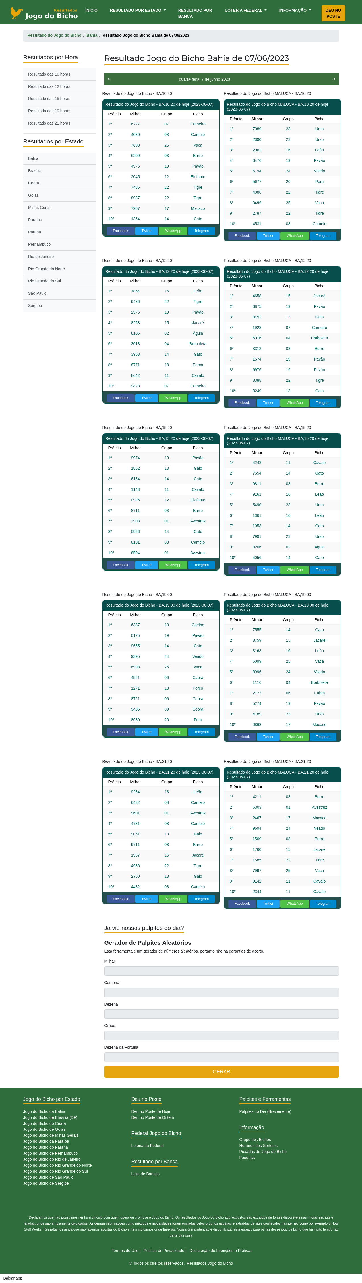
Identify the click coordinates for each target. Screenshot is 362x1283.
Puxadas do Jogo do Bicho (263, 1151)
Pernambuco (39, 244)
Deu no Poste (333, 13)
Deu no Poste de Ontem (152, 1117)
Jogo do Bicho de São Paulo (48, 1177)
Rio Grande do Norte (46, 269)
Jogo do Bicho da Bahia (44, 1111)
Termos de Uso (125, 1250)
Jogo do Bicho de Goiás (44, 1129)
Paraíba (35, 219)
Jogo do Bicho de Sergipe (46, 1183)
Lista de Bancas (145, 1174)
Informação (293, 10)
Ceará (33, 183)
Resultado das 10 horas (49, 74)
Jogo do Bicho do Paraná (45, 1147)
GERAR (221, 1072)
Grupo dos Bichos (255, 1139)
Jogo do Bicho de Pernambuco (50, 1153)
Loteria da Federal (147, 1145)
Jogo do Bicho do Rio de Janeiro (52, 1159)
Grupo (109, 1025)
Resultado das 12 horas (49, 86)
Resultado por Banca (195, 13)
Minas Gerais (39, 207)
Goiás (33, 195)
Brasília (35, 170)
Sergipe (35, 305)
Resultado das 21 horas (49, 123)
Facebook (120, 231)
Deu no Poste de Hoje (150, 1111)
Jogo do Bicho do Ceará (44, 1123)
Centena (111, 982)
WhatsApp (173, 231)
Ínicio (92, 10)
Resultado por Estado (136, 10)
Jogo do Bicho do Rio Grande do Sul (55, 1171)
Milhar (109, 961)
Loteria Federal (244, 10)
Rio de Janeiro (41, 256)
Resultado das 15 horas (49, 98)
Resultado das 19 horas (49, 111)
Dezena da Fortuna (121, 1047)
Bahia (33, 158)
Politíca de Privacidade (164, 1250)
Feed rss (247, 1157)
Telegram (202, 231)
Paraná (34, 232)
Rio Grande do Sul (44, 281)
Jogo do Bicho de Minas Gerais (51, 1135)
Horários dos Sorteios (258, 1145)
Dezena (111, 1004)
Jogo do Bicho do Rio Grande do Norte (57, 1165)
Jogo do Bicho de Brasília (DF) (50, 1117)
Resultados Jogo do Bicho (210, 1263)
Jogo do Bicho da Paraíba (46, 1141)
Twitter (147, 231)
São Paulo (37, 293)
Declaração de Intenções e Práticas (220, 1250)
